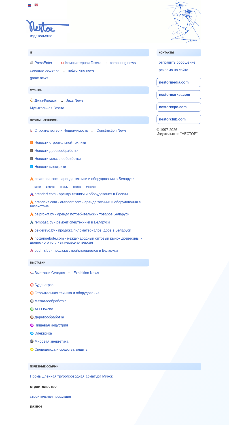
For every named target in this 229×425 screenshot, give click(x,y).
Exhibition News (86, 273)
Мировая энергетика (49, 341)
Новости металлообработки (55, 159)
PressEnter (41, 63)
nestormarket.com (174, 95)
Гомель (64, 186)
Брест (37, 186)
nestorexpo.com (173, 107)
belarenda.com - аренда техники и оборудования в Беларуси (82, 179)
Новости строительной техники (58, 142)
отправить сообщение (177, 62)
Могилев (91, 186)
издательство (49, 28)
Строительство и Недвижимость (59, 130)
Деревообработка (47, 317)
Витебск (50, 186)
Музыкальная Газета (47, 108)
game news (39, 78)
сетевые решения (44, 70)
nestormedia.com (174, 82)
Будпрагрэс (41, 285)
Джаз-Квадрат (44, 100)
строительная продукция (50, 396)
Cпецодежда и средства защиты (59, 349)
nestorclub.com (172, 119)
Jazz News (74, 100)
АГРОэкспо (41, 309)
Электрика (41, 333)
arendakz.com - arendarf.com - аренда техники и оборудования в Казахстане (85, 204)
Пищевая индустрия (49, 325)
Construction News (111, 130)
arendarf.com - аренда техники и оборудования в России (79, 194)
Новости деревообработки (54, 150)
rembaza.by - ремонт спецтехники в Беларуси (70, 222)
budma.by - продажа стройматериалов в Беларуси (74, 250)
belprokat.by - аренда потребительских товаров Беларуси (79, 214)
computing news (123, 63)
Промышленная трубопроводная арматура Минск (71, 376)
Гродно (77, 186)
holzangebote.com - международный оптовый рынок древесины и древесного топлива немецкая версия (86, 240)
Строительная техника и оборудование (65, 293)
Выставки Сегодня (47, 273)
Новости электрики (48, 167)
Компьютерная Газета (81, 63)
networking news (81, 70)
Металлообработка (48, 301)
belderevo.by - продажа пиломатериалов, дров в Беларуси (80, 230)
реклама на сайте (173, 70)
